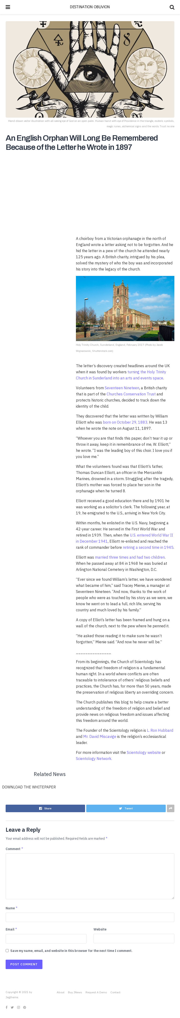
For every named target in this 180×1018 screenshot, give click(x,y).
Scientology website (144, 752)
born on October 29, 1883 (125, 422)
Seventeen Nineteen (122, 388)
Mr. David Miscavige (99, 736)
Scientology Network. (94, 758)
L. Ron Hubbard (160, 730)
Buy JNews (75, 992)
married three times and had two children (130, 557)
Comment (14, 848)
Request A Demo (96, 992)
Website (100, 929)
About (60, 992)
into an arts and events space (138, 378)
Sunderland (102, 378)
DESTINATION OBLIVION (90, 7)
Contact (115, 992)
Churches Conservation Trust (131, 394)
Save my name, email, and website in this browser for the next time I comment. (71, 951)
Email (11, 929)
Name (12, 908)
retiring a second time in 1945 (148, 547)
